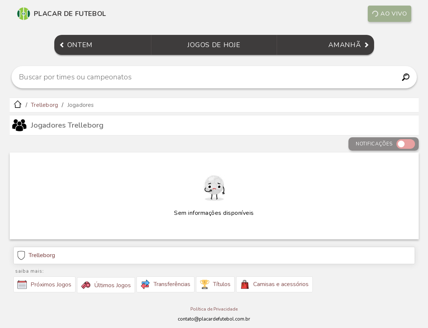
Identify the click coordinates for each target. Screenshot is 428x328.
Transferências (165, 284)
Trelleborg (44, 105)
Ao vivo (389, 14)
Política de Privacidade (214, 309)
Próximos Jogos (44, 284)
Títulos (215, 284)
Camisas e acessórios (274, 284)
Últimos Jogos (106, 285)
